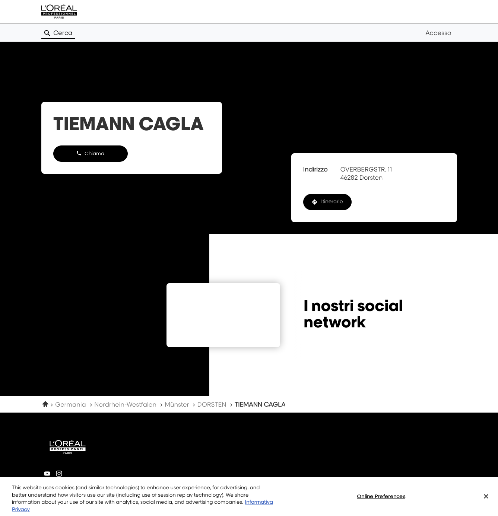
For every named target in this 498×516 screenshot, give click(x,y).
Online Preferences (381, 499)
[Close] (486, 499)
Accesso (438, 32)
